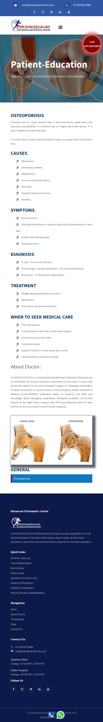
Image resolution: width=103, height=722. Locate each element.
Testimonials (17, 619)
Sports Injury (17, 568)
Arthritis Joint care (21, 558)
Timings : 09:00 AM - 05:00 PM (27, 674)
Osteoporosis (22, 478)
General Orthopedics (22, 582)
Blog (13, 624)
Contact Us (17, 629)
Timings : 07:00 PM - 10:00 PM (27, 663)
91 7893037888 (77, 4)
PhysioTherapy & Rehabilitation (28, 592)
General (16, 76)
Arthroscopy (17, 573)
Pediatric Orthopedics (22, 587)
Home (14, 609)
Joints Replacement (21, 563)
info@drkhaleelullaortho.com (33, 4)
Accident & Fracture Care (24, 577)
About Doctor (18, 614)
